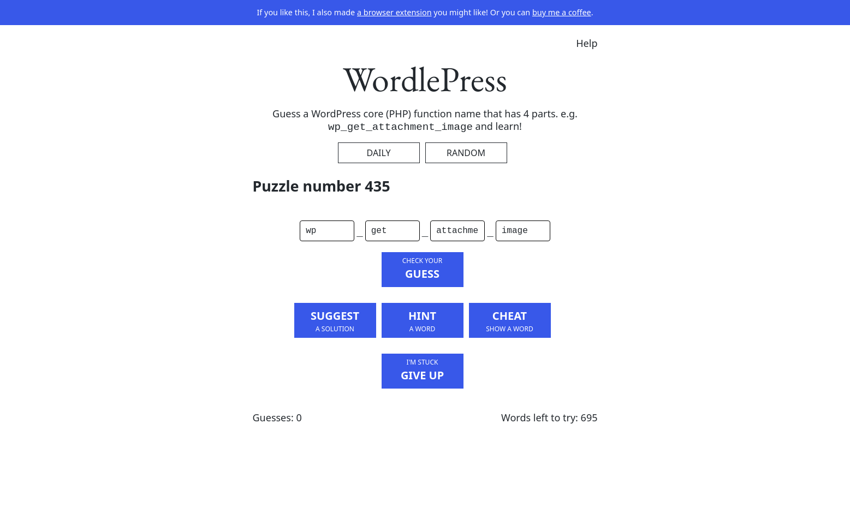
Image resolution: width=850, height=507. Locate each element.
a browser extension (394, 12)
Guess (422, 268)
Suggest (335, 320)
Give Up (422, 370)
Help (586, 43)
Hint (422, 320)
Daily (379, 153)
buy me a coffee (561, 12)
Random (466, 153)
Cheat (510, 320)
